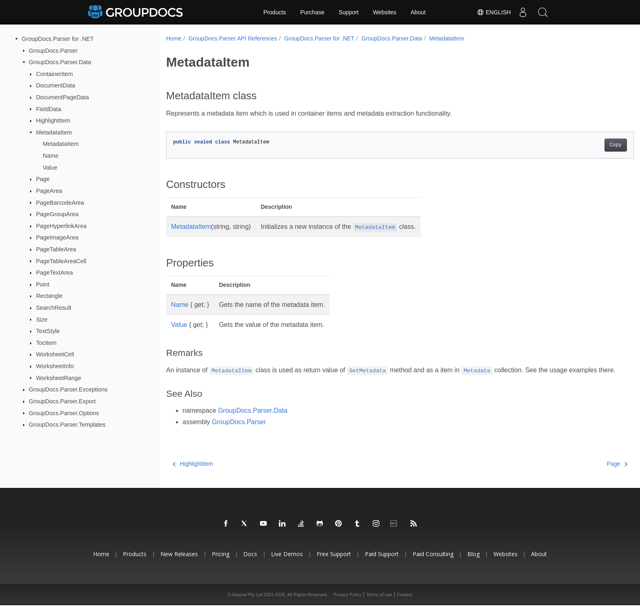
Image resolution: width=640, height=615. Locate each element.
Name (50, 155)
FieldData (48, 108)
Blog (473, 564)
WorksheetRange (58, 377)
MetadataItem (54, 132)
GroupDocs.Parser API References (233, 38)
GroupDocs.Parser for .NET (58, 39)
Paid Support (382, 564)
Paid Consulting (433, 564)
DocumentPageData (62, 97)
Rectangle (49, 296)
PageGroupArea (57, 214)
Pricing (220, 564)
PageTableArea (56, 249)
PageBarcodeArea (60, 202)
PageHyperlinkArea (61, 226)
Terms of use (379, 604)
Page (43, 179)
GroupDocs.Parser (53, 50)
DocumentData (55, 85)
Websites (384, 12)
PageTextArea (54, 272)
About (418, 12)
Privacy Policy (347, 604)
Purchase (312, 12)
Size (41, 319)
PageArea (49, 191)
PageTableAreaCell (61, 260)
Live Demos (287, 564)
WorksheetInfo (55, 366)
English (493, 12)
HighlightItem (53, 120)
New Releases (179, 564)
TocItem (46, 343)
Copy (583, 145)
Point (42, 284)
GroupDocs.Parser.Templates (67, 424)
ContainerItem (54, 74)
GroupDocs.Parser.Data (60, 62)
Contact (404, 604)
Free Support (334, 564)
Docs (250, 564)
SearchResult (53, 307)
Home (173, 38)
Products (274, 12)
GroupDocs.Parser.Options (64, 412)
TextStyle (48, 331)
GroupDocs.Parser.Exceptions (68, 389)
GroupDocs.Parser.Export (62, 401)
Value (50, 167)
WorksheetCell (55, 354)
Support (349, 12)
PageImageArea (57, 237)
